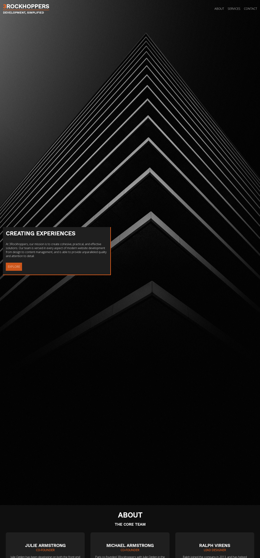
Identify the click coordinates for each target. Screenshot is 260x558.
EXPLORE (14, 267)
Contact (250, 9)
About (219, 9)
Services (234, 9)
